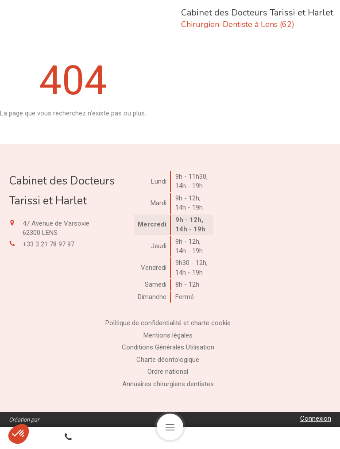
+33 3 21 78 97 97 (48, 244)
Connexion (315, 418)
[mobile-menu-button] (170, 426)
